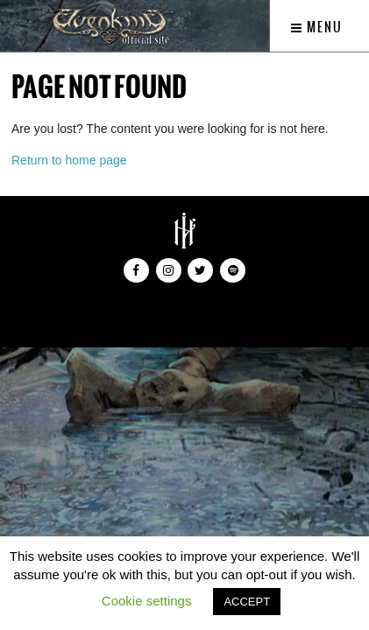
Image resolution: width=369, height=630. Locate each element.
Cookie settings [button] (147, 600)
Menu (317, 27)
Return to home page (69, 160)
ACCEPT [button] (247, 601)
